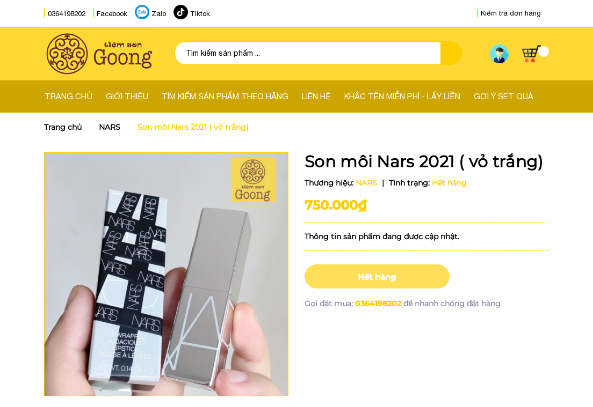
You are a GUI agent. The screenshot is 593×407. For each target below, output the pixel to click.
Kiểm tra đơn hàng (509, 13)
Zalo (158, 14)
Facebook (112, 14)
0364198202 (66, 14)
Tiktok (200, 14)
